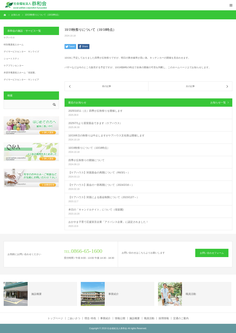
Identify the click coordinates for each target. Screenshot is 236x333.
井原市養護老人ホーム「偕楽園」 (20, 72)
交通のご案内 (181, 318)
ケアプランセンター (14, 65)
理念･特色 (90, 318)
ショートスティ (11, 58)
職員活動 (149, 318)
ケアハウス (9, 37)
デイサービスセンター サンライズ (21, 51)
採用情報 (164, 318)
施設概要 (134, 318)
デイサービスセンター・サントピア (21, 79)
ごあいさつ (73, 318)
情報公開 (120, 318)
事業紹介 (105, 318)
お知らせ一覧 (218, 102)
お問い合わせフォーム (212, 253)
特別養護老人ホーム (14, 44)
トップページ (55, 318)
